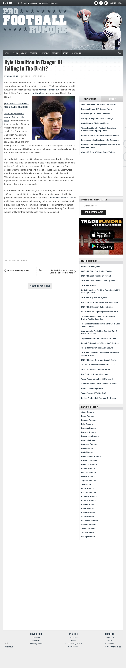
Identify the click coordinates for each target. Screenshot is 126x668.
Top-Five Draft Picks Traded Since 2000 (98, 338)
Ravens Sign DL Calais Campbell (95, 114)
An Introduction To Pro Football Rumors (99, 384)
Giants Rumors (88, 476)
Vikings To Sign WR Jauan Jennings (97, 118)
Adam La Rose (14, 76)
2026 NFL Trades (88, 285)
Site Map (36, 637)
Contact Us (109, 637)
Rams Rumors (87, 508)
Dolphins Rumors (89, 464)
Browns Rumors (88, 432)
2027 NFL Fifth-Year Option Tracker (96, 271)
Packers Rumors (88, 492)
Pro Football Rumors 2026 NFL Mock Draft (99, 302)
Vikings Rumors (88, 537)
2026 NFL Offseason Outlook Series (97, 307)
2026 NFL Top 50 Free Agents (94, 297)
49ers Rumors (87, 412)
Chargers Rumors (89, 444)
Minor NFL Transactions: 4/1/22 (18, 270)
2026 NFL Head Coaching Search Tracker (99, 360)
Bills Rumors (87, 424)
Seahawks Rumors (89, 521)
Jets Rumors (87, 484)
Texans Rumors (88, 529)
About (24, 53)
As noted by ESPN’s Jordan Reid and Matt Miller (14, 117)
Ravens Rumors (88, 512)
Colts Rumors (87, 452)
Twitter (109, 640)
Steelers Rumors (88, 524)
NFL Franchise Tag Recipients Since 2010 (99, 312)
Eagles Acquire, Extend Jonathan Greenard (100, 135)
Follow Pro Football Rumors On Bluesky (99, 398)
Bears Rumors (87, 416)
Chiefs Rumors (87, 448)
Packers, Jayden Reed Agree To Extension (99, 140)
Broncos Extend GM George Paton (96, 109)
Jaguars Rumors (88, 480)
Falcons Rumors (88, 472)
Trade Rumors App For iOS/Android (97, 379)
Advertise (44, 53)
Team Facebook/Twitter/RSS (93, 393)
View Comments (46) (40, 285)
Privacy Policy (73, 646)
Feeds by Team (36, 643)
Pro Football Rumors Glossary (94, 374)
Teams (15, 53)
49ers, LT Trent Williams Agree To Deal (98, 152)
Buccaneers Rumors (90, 436)
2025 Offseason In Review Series (95, 369)
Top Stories (90, 99)
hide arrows (9, 645)
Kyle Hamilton (37, 93)
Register (113, 3)
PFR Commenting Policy (92, 388)
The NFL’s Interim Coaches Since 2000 (98, 365)
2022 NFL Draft (10, 261)
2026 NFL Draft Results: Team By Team (98, 281)
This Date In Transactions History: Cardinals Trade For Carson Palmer (61, 271)
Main (40, 270)
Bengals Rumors (88, 420)
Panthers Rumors (89, 496)
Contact (33, 53)
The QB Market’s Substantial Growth (97, 348)
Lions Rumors (87, 488)
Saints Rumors (87, 516)
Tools (65, 53)
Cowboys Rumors (89, 460)
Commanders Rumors (91, 456)
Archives (56, 53)
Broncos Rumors (88, 428)
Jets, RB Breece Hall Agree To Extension (41, 3)
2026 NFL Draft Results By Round (96, 276)
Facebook (109, 643)
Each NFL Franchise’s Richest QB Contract (100, 343)
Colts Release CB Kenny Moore (95, 123)
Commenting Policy (74, 643)
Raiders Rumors (88, 504)
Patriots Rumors (88, 500)
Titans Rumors (87, 532)
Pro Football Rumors (14, 8)
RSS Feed (109, 646)
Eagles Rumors (88, 468)
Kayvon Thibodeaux (49, 89)
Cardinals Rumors (89, 440)
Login (120, 3)
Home (7, 53)
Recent (112, 99)
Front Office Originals (90, 266)
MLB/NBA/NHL (77, 53)
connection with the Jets (61, 197)
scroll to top (117, 645)
